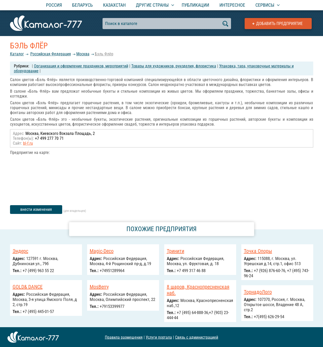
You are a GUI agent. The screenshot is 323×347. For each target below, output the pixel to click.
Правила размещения (124, 337)
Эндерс (20, 251)
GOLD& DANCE (28, 287)
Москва (82, 53)
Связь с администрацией (196, 337)
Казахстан (114, 5)
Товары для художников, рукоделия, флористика (173, 66)
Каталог (17, 53)
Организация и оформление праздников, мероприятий (81, 66)
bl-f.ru (28, 143)
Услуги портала (159, 337)
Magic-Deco (102, 251)
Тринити (175, 251)
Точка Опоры (258, 251)
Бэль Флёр (104, 53)
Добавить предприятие (279, 23)
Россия (54, 5)
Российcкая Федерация (50, 53)
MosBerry (99, 287)
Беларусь (82, 5)
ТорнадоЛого (258, 292)
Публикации (195, 5)
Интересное (232, 5)
